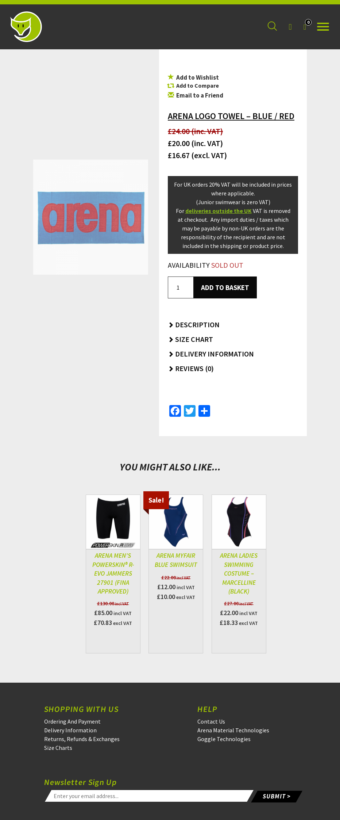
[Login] (290, 27)
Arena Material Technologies (233, 730)
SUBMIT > (277, 796)
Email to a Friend (195, 95)
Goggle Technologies (224, 739)
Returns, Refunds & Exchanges (82, 739)
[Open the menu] (323, 27)
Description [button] (194, 324)
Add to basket (225, 287)
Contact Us (211, 721)
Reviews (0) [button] (191, 368)
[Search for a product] (272, 27)
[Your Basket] (305, 27)
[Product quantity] (180, 287)
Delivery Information (70, 730)
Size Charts (58, 747)
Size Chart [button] (190, 339)
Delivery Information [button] (211, 353)
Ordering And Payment (72, 721)
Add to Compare (197, 85)
